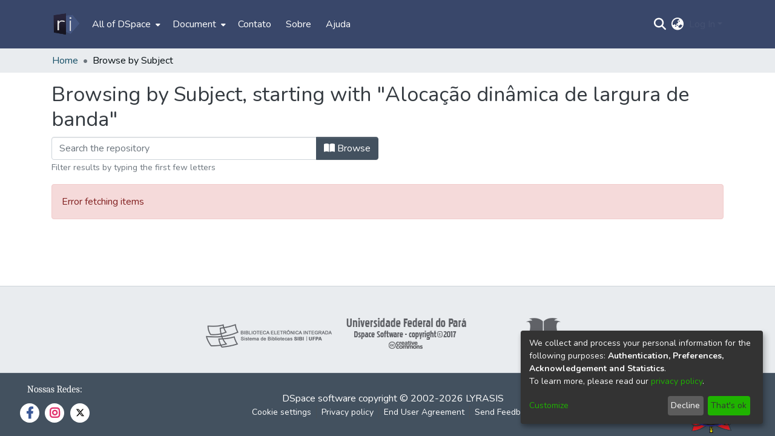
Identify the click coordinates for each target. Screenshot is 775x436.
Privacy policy (348, 412)
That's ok (729, 405)
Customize (549, 405)
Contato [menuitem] (254, 24)
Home (65, 60)
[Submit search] (660, 24)
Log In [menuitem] (702, 24)
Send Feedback (504, 412)
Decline (685, 405)
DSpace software (319, 398)
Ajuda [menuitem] (338, 24)
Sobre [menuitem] (298, 24)
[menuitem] (125, 24)
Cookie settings (281, 412)
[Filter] (184, 148)
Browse (347, 148)
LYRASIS (485, 398)
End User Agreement (424, 412)
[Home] (65, 24)
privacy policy (676, 381)
